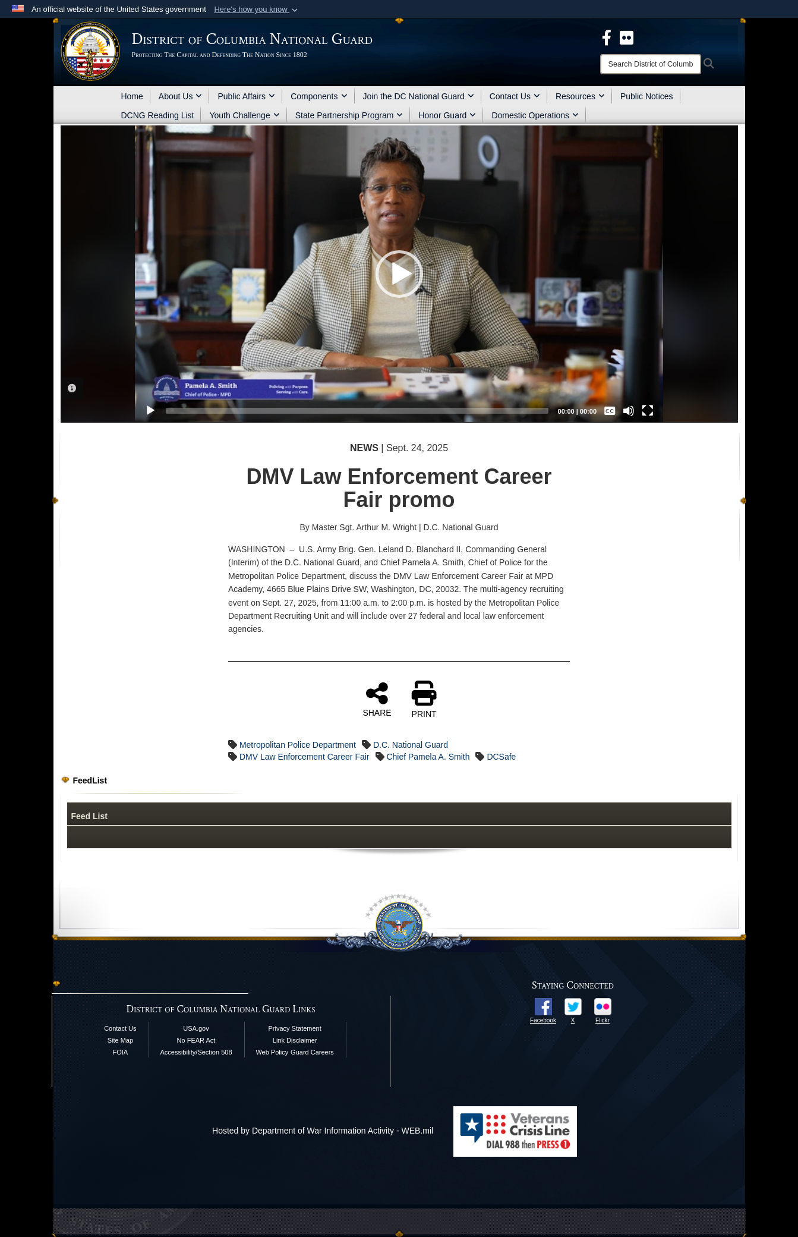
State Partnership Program (349, 115)
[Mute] (629, 411)
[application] (399, 274)
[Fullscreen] (648, 411)
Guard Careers (312, 1052)
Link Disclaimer (295, 1040)
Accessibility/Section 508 (196, 1052)
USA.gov (196, 1028)
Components (319, 96)
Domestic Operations (535, 115)
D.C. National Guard (410, 745)
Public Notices (646, 96)
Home (132, 96)
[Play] (150, 411)
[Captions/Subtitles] (610, 411)
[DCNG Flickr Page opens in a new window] (626, 37)
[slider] (357, 411)
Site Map (120, 1040)
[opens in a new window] (543, 1006)
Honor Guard (447, 115)
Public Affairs (246, 96)
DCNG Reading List (157, 115)
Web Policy (272, 1052)
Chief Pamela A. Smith (427, 756)
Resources (580, 96)
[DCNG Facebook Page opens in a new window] (606, 37)
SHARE (376, 699)
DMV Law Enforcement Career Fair (304, 756)
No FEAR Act (196, 1040)
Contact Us (515, 96)
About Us (181, 96)
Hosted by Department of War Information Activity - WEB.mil (322, 1130)
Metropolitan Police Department (297, 745)
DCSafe (501, 756)
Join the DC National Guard (418, 96)
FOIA (120, 1052)
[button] (257, 9)
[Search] (650, 64)
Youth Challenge (244, 115)
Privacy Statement (295, 1028)
